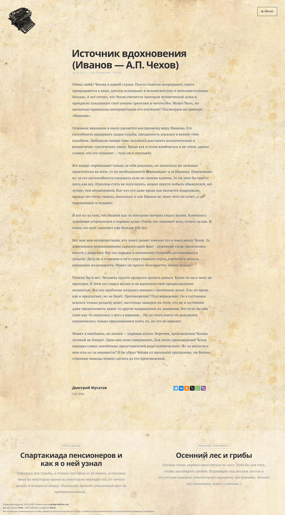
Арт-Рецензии (100, 73)
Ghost (53, 507)
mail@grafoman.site (58, 504)
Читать (117, 73)
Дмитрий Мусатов (89, 387)
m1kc (20, 507)
